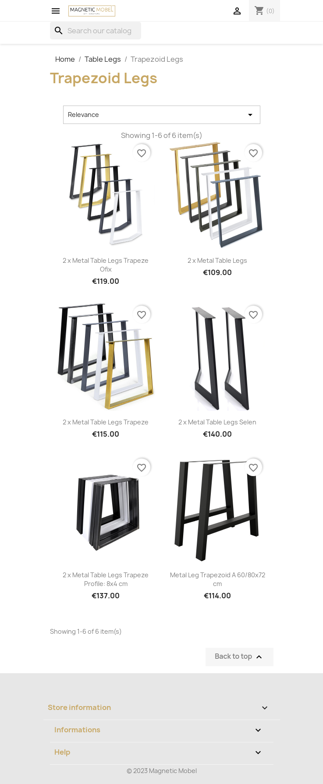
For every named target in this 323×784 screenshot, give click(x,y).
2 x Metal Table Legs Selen (217, 422)
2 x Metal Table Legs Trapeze (106, 422)
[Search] (95, 30)
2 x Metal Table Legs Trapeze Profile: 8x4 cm (106, 579)
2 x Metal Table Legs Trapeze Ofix (106, 264)
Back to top (239, 656)
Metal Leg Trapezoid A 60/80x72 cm (217, 579)
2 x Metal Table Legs (217, 260)
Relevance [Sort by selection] (162, 114)
